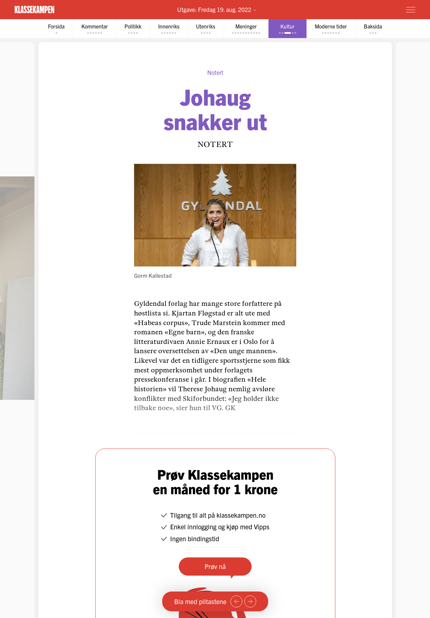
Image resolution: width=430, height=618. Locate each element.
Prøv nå (215, 566)
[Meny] (410, 9)
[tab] (55, 28)
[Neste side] (250, 601)
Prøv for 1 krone (371, 9)
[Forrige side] (236, 601)
